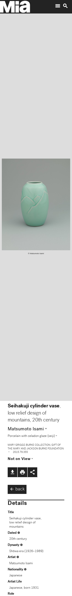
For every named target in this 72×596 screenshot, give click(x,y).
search (65, 6)
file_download (12, 472)
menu (57, 6)
